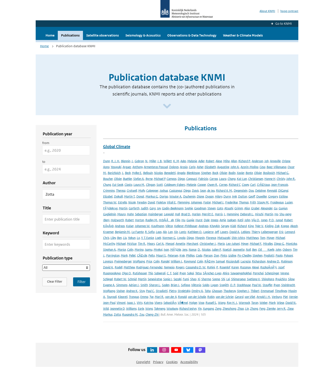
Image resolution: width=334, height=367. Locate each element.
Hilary (218, 196)
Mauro (121, 214)
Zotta (117, 314)
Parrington (113, 255)
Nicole (132, 202)
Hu (183, 220)
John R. (290, 179)
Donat (140, 196)
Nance (192, 249)
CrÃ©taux (263, 185)
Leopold (169, 214)
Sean (203, 190)
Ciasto (128, 185)
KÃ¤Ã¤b (108, 226)
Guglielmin (109, 214)
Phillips (190, 255)
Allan (234, 161)
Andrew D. (273, 261)
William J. (177, 261)
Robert (210, 161)
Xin (176, 232)
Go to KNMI (283, 23)
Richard (242, 226)
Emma (144, 297)
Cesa (262, 167)
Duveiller (261, 196)
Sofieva (185, 285)
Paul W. (256, 285)
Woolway (172, 308)
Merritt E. (208, 214)
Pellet (132, 255)
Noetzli (227, 249)
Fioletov (161, 202)
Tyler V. (259, 226)
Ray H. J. (232, 303)
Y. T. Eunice (147, 238)
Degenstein (240, 190)
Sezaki (177, 279)
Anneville (275, 161)
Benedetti (170, 173)
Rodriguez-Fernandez (149, 267)
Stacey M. (263, 202)
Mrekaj (158, 249)
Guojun (283, 208)
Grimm (238, 208)
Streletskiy (184, 291)
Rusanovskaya (112, 273)
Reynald (272, 190)
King (251, 226)
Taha (208, 291)
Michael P (159, 179)
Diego (181, 179)
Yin (200, 308)
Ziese (290, 308)
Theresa (120, 190)
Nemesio (169, 267)
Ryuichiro (281, 279)
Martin (123, 208)
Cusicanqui (175, 190)
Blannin (125, 161)
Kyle (182, 255)
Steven (211, 208)
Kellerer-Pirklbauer (185, 226)
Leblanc (245, 232)
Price (149, 261)
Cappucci (191, 179)
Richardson (258, 261)
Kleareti (123, 297)
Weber (263, 303)
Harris (219, 214)
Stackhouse (244, 285)
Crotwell (132, 190)
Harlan (196, 214)
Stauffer (267, 285)
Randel (165, 261)
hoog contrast (289, 11)
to (43, 162)
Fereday (141, 202)
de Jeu (211, 190)
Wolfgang (139, 261)
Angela (181, 173)
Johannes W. (142, 226)
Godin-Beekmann (172, 208)
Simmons (121, 285)
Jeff (217, 232)
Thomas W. (110, 202)
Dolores (174, 167)
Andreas (120, 226)
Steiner (120, 291)
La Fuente (138, 232)
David (151, 202)
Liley (113, 238)
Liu (125, 238)
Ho (276, 214)
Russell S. (211, 303)
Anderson (257, 161)
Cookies (172, 362)
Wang (221, 303)
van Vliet (250, 297)
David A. (234, 232)
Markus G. (152, 196)
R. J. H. (115, 161)
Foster (207, 202)
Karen (235, 267)
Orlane (286, 161)
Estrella (122, 202)
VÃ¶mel (183, 303)
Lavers (224, 232)
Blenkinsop (193, 173)
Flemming (184, 202)
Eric (281, 232)
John (247, 220)
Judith (144, 208)
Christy (281, 179)
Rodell (118, 267)
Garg (152, 208)
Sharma (206, 279)
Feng (262, 308)
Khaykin (215, 226)
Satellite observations (102, 35)
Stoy (142, 291)
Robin (210, 297)
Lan (170, 232)
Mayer (270, 238)
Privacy (158, 362)
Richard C (235, 185)
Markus (108, 314)
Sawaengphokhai (240, 273)
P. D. (271, 220)
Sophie (189, 208)
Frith (253, 202)
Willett (167, 161)
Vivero (158, 303)
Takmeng (159, 308)
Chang (232, 179)
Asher (200, 167)
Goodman (200, 208)
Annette (180, 244)
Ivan (166, 249)
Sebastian (141, 214)
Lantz (182, 232)
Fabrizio (203, 179)
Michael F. (256, 244)
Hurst (198, 220)
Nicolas (158, 173)
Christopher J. (208, 244)
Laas (159, 232)
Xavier (240, 173)
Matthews (252, 238)
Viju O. (255, 220)
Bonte (249, 173)
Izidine (232, 255)
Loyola (181, 238)
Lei (228, 279)
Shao (193, 279)
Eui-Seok (117, 185)
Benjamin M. (122, 232)
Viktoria (196, 285)
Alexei (255, 267)
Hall (177, 214)
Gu (275, 208)
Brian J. (175, 285)
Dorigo (164, 196)
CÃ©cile (142, 255)
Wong (149, 308)
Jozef (281, 267)
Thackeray (229, 291)
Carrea (213, 179)
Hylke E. (137, 173)
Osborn (287, 249)
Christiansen (255, 179)
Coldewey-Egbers (174, 185)
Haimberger (155, 214)
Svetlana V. (253, 279)
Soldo (205, 285)
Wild (106, 308)
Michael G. (282, 173)
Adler (201, 161)
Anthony (137, 167)
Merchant (192, 244)
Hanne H (269, 179)
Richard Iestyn (188, 308)
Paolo (279, 255)
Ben (119, 238)
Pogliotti (269, 255)
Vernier (293, 297)
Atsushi (228, 208)
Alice (247, 208)
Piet (285, 297)
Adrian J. (134, 285)
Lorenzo (108, 261)
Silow (291, 279)
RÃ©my (209, 261)
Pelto (151, 255)
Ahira (226, 273)
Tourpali (112, 297)
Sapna (216, 279)
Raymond (190, 261)
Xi (199, 279)
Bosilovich (269, 173)
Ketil (240, 220)
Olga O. (126, 273)
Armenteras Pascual (156, 167)
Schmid (132, 279)
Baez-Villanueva (276, 167)
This (150, 273)
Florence (211, 238)
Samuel (220, 261)
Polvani (288, 255)
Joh (266, 161)
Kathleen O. (195, 232)
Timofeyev (281, 291)
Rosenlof (225, 267)
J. (132, 161)
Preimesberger (123, 261)
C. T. (169, 273)
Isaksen (231, 220)
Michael (280, 238)
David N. (290, 303)
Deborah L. (247, 214)
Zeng (218, 308)
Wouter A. (175, 196)
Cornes (223, 185)
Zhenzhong (229, 308)
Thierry (255, 232)
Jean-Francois (279, 185)
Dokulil (118, 196)
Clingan (150, 185)
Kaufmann (157, 226)
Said (175, 273)
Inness (214, 220)
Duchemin (189, 196)
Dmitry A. (197, 291)
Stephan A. (109, 249)
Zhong (254, 308)
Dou (251, 190)
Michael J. (218, 202)
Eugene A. (109, 285)
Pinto (223, 255)
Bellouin (148, 173)
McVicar (132, 244)
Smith (144, 285)
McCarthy (109, 244)
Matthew (129, 267)
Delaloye (260, 190)
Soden (165, 285)
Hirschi (259, 214)
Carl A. (160, 244)
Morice (122, 249)
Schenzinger (272, 273)
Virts (139, 303)
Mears (151, 244)
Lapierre (208, 232)
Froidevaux (277, 202)
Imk (234, 196)
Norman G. (169, 238)
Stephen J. (243, 291)
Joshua (164, 190)
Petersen (173, 255)
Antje (223, 220)
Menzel (169, 244)
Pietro (172, 291)
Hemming (233, 214)
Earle (141, 308)
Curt (253, 185)
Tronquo (134, 297)
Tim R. (142, 244)
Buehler (127, 179)
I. (224, 214)
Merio (221, 244)
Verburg (277, 297)
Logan (214, 285)
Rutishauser (140, 273)
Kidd (233, 226)
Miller (152, 161)
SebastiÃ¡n (169, 303)
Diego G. (279, 244)
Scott (159, 185)
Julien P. (216, 249)
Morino (139, 249)
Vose (201, 303)
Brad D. (186, 214)
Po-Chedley (244, 255)
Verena (284, 273)
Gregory (273, 196)
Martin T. (129, 196)
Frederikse (231, 202)
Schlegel (108, 279)
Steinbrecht (288, 285)
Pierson (208, 255)
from (45, 143)
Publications (70, 35)
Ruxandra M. (130, 314)
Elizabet (108, 196)
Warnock (244, 303)
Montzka (291, 244)
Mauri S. (161, 255)
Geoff (251, 196)
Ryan (182, 273)
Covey (245, 185)
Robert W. (120, 279)
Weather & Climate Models (243, 35)
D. (199, 249)
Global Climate (116, 146)
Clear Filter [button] (54, 281)
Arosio (184, 167)
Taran (254, 303)
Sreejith (224, 285)
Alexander (266, 208)
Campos (171, 179)
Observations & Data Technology (191, 35)
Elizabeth (210, 167)
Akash (294, 226)
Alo (165, 232)
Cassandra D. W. (196, 267)
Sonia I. (167, 279)
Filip (177, 220)
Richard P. (244, 161)
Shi (223, 279)
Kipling (269, 226)
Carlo (192, 167)
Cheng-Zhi (152, 314)
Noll (248, 249)
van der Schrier (225, 297)
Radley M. (151, 220)
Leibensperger (269, 232)
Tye (151, 297)
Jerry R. (281, 308)
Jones (264, 220)
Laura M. (139, 185)
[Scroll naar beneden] (167, 106)
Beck (128, 173)
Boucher (108, 179)
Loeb (158, 238)
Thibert (255, 291)
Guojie (190, 220)
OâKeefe (266, 249)
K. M (176, 161)
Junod (279, 220)
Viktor (169, 226)
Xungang (208, 308)
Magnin (200, 238)
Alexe (219, 161)
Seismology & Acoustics (143, 35)
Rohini (211, 267)
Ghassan (217, 291)
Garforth (134, 208)
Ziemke (271, 308)
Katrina (148, 303)
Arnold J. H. (264, 297)
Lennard (290, 232)
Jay (159, 208)
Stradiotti (162, 291)
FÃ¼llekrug (110, 208)
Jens (184, 249)
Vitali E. (171, 202)
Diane (200, 196)
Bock (215, 173)
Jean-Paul (109, 303)
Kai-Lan (242, 179)
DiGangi (283, 190)
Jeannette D (117, 308)
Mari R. (159, 297)
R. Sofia (150, 232)
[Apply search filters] (81, 281)
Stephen (206, 173)
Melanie (192, 161)
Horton (139, 220)
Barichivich (114, 173)
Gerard (239, 297)
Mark (124, 255)
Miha (226, 161)
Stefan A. (138, 179)
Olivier (223, 173)
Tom (262, 238)
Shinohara (268, 279)
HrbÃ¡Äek (166, 220)
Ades (183, 161)
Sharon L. (155, 285)
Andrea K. (132, 291)
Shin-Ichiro (238, 238)
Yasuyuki (116, 167)
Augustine (223, 167)
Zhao (240, 308)
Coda (199, 255)
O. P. (233, 285)
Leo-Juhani (233, 244)
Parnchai (258, 273)
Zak (277, 226)
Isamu (148, 249)
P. (217, 267)
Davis (195, 190)
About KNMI (267, 11)
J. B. (159, 161)
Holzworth (117, 220)
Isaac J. (131, 303)
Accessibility (189, 362)
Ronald (182, 297)
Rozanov (245, 267)
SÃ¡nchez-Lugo (212, 273)
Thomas (244, 202)
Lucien (289, 202)
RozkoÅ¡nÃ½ (268, 267)
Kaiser (130, 226)
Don (216, 255)
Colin (130, 249)
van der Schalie (197, 297)
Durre (227, 196)
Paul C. (150, 291)
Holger (193, 303)
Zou (141, 314)
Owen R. (212, 185)
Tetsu (198, 273)
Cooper (201, 185)
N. (146, 161)
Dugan (209, 196)
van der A (171, 297)
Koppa (285, 226)
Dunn (106, 161)
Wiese (280, 303)
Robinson (286, 261)
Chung (107, 185)
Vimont (121, 303)
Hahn (130, 214)
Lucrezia (246, 261)
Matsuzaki (223, 238)
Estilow (283, 196)
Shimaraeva (238, 279)
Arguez (127, 167)
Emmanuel (267, 291)
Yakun (131, 238)
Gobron (139, 161)
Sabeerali (159, 273)
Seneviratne (155, 279)
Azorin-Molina (249, 167)
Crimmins (109, 190)
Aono (106, 167)
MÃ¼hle (175, 249)
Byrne (149, 179)
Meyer (244, 244)
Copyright (143, 362)
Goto (220, 208)
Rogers (180, 267)
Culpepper (152, 190)
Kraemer (108, 232)
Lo (138, 238)
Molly (141, 190)
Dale (206, 220)
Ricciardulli (232, 261)
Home (50, 35)
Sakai (190, 273)
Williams (131, 308)
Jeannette (238, 249)
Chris (106, 238)
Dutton (242, 196)
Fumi (186, 279)
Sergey (225, 226)
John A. (234, 167)
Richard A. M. (224, 190)
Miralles (268, 244)
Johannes (196, 202)
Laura (222, 179)
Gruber (255, 208)
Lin (247, 308)
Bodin (232, 173)
